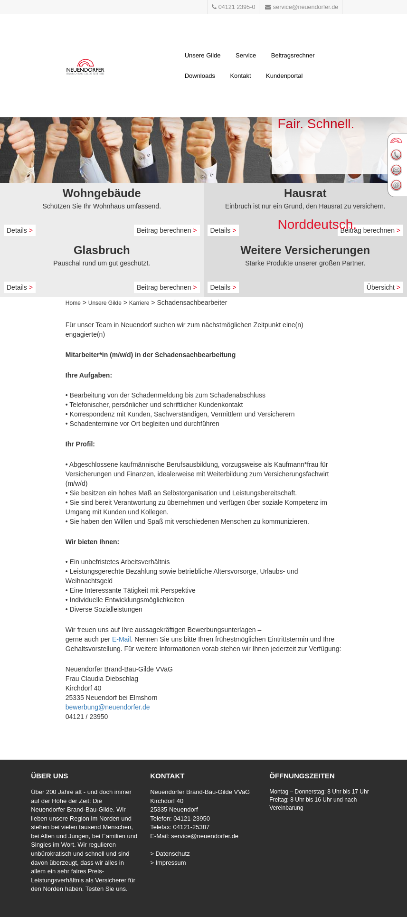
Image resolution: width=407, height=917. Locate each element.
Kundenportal (284, 75)
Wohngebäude (102, 193)
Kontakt (240, 75)
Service (246, 55)
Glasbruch (102, 250)
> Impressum (168, 862)
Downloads (200, 75)
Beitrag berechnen (167, 230)
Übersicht (383, 287)
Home (73, 303)
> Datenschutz (169, 853)
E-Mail (121, 639)
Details (20, 230)
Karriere (139, 303)
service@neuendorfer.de (204, 836)
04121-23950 (191, 818)
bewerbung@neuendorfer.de (108, 707)
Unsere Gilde (203, 55)
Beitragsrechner (293, 55)
